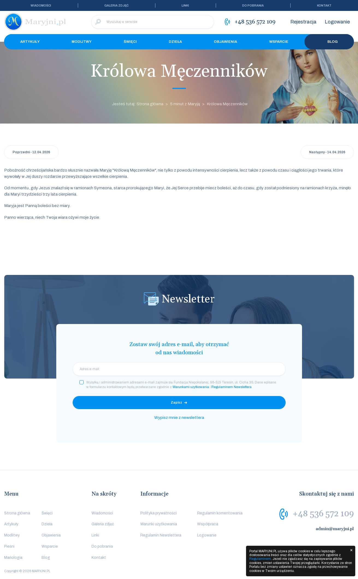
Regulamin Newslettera (160, 535)
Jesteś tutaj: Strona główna (137, 104)
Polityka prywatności (158, 513)
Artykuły (30, 42)
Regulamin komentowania (219, 513)
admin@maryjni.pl (335, 529)
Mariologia (13, 558)
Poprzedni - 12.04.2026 (31, 152)
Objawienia (225, 42)
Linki (185, 5)
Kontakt (324, 5)
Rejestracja (303, 22)
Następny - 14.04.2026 (327, 152)
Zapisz (176, 402)
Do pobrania (253, 5)
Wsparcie (278, 42)
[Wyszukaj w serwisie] (152, 22)
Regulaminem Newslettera (231, 387)
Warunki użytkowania (158, 524)
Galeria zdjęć (116, 5)
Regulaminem (260, 559)
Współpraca (207, 524)
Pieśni (9, 546)
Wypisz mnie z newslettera (179, 417)
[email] (179, 369)
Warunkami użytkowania (191, 387)
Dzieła (175, 42)
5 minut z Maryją (185, 104)
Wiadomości (41, 5)
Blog (329, 41)
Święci (130, 42)
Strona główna (17, 513)
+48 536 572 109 (323, 514)
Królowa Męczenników (227, 104)
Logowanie (337, 22)
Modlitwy (81, 42)
